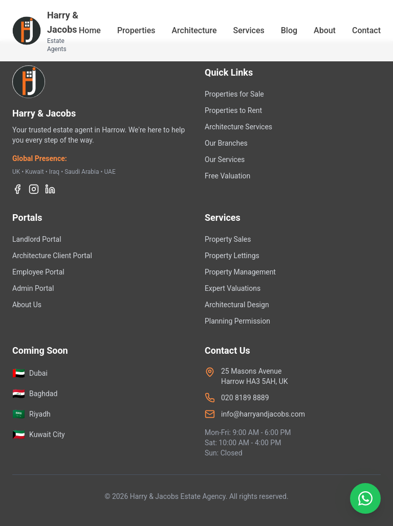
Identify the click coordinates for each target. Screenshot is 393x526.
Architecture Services (238, 127)
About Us (26, 305)
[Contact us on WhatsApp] (326, 498)
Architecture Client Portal (52, 255)
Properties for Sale (234, 94)
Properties (136, 30)
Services (248, 30)
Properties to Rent (233, 110)
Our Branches (226, 143)
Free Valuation (227, 176)
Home (90, 30)
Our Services (225, 159)
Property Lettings (232, 255)
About (325, 30)
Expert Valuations (232, 288)
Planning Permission (237, 321)
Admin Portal (33, 288)
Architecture (193, 30)
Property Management (240, 272)
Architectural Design (237, 305)
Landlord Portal (36, 239)
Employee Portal (38, 272)
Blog (289, 30)
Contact (366, 30)
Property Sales (228, 239)
